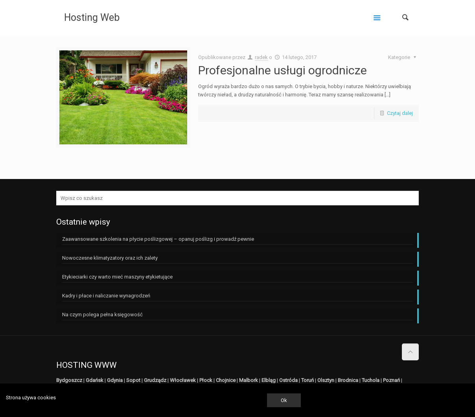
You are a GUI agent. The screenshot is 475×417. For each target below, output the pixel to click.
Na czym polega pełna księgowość (102, 314)
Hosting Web (92, 17)
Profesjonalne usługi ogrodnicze (282, 70)
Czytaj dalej (400, 113)
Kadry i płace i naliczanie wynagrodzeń (106, 296)
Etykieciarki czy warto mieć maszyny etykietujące (117, 277)
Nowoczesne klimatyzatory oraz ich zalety (110, 258)
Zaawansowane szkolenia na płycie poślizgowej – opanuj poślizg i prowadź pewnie (158, 239)
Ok (284, 400)
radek (261, 57)
